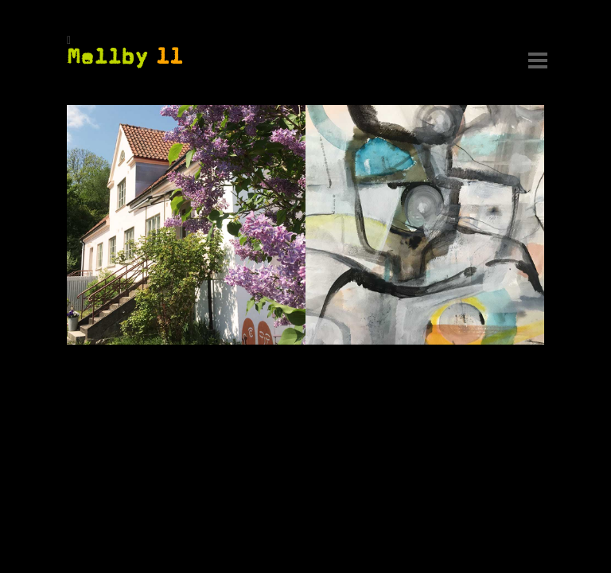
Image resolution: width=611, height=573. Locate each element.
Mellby (125, 57)
